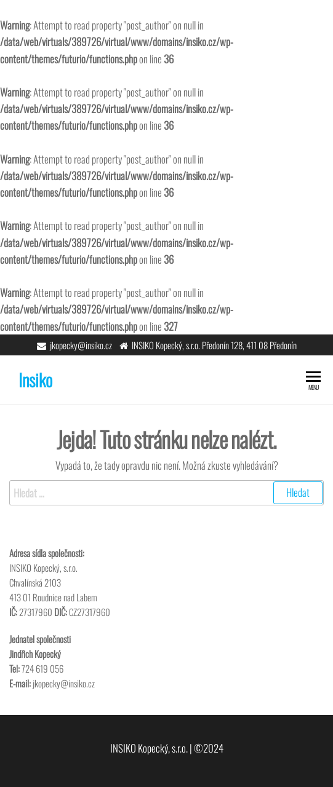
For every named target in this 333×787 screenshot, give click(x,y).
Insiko (35, 379)
